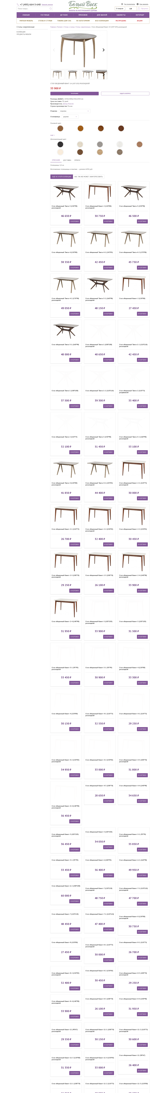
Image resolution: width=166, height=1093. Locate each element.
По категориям (83, 21)
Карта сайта (145, 1077)
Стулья (53, 1056)
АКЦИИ (139, 21)
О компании (88, 1046)
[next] (103, 50)
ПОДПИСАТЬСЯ (133, 1058)
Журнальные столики (58, 1051)
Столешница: (55, 117)
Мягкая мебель (26, 21)
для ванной (102, 15)
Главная (53, 27)
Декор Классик (68, 104)
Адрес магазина (89, 1051)
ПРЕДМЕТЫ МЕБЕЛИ (24, 34)
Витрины (21, 1053)
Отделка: (53, 111)
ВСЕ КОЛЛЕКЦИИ (102, 21)
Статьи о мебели (89, 1056)
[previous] (54, 50)
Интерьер (140, 15)
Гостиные (45, 15)
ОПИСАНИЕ (56, 160)
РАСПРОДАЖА (121, 21)
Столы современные (83, 27)
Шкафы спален (23, 1051)
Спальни (26, 15)
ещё (52, 135)
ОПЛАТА (77, 160)
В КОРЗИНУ (74, 93)
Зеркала (54, 1053)
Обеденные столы (57, 1048)
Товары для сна (64, 21)
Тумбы (20, 1048)
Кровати (21, 1046)
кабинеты (121, 15)
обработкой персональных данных (131, 1064)
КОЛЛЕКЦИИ (21, 32)
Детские (64, 15)
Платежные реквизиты (91, 1048)
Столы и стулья (45, 21)
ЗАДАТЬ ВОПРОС (125, 93)
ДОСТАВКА (67, 160)
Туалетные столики (24, 1056)
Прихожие (83, 15)
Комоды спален (56, 1046)
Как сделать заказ (90, 1053)
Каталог (60, 27)
